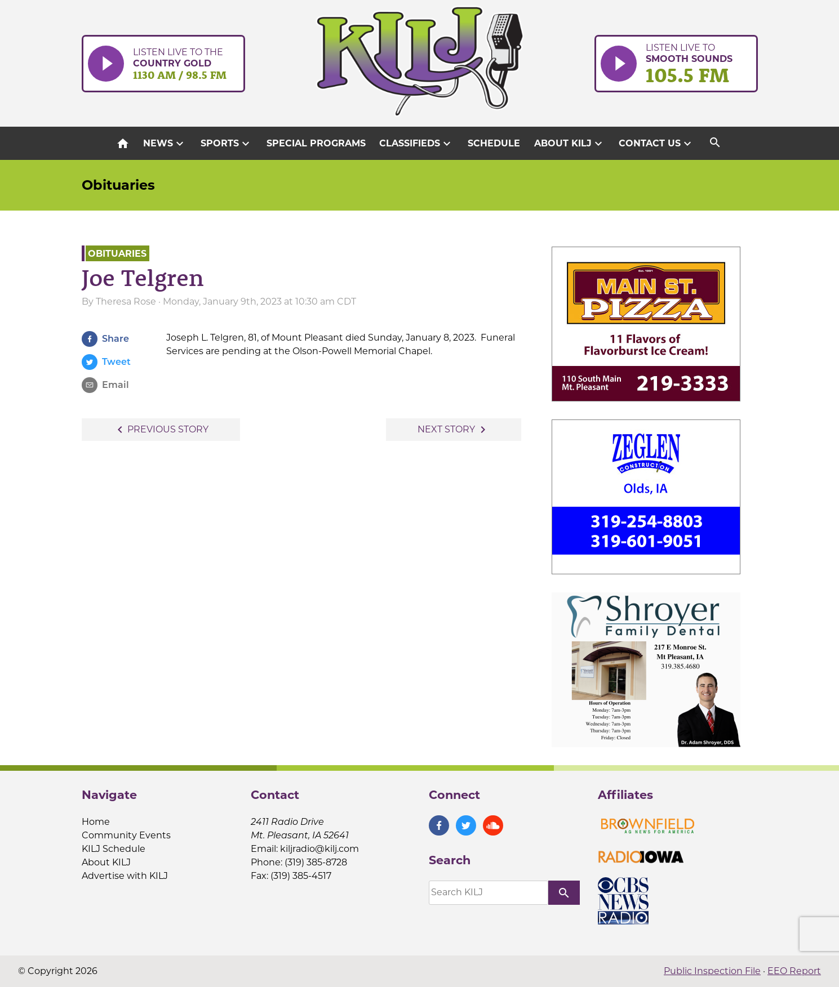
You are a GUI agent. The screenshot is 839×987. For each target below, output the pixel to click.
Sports (226, 143)
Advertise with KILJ (125, 875)
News (165, 143)
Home (96, 821)
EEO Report (794, 971)
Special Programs (316, 143)
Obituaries (118, 185)
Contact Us (656, 143)
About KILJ (569, 143)
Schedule (494, 143)
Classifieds (416, 143)
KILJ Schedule (113, 848)
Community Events (126, 835)
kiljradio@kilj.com (319, 848)
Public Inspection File (712, 971)
